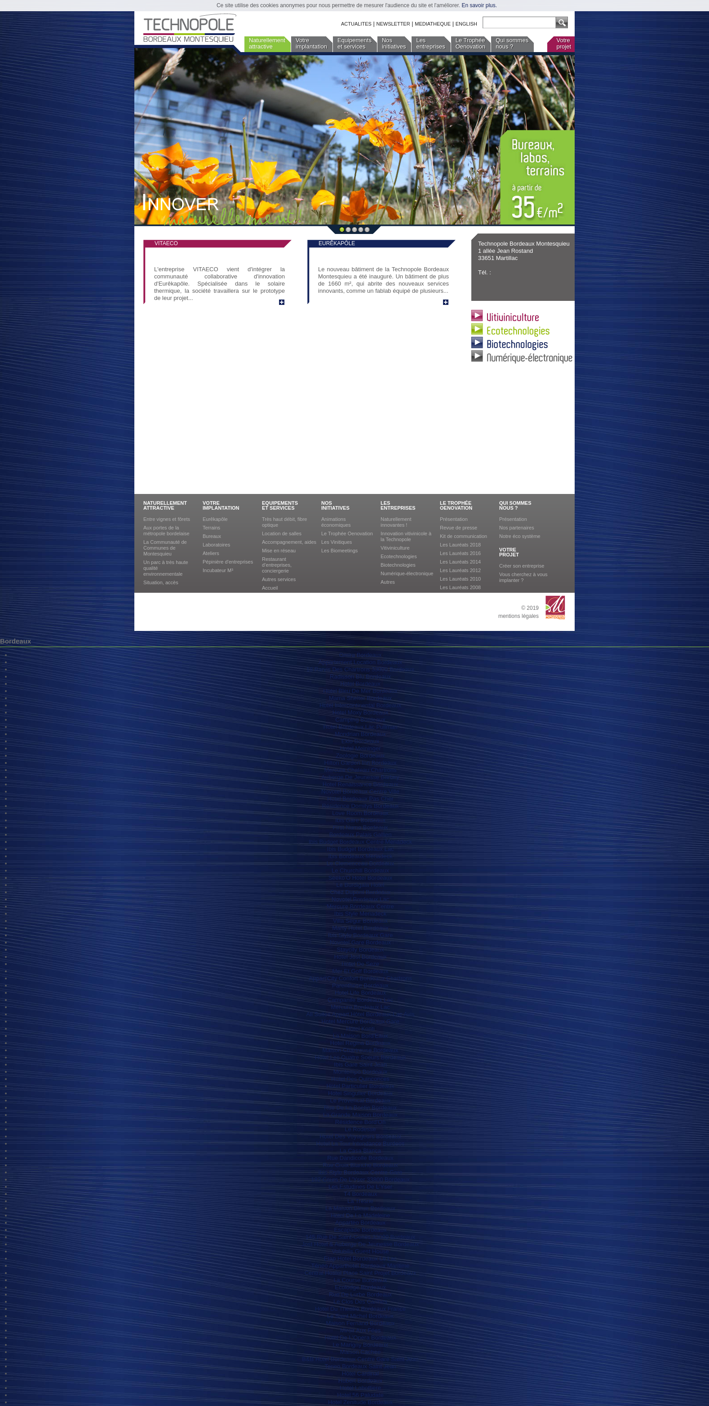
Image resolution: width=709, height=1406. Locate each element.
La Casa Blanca (360, 1150)
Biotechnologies (398, 565)
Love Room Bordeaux (360, 813)
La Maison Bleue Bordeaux (360, 1208)
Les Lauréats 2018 (460, 544)
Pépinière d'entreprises (228, 561)
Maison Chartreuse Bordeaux (360, 1050)
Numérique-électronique (407, 573)
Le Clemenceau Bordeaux (360, 863)
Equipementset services (354, 43)
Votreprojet (563, 43)
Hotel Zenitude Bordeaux (360, 1402)
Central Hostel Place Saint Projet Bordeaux (361, 1272)
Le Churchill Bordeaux (360, 870)
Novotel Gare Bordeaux (360, 942)
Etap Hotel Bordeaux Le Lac (360, 1258)
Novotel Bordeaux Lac (360, 899)
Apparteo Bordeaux (360, 1222)
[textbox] (517, 23)
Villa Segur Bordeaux (360, 920)
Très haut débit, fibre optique (284, 522)
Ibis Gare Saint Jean (360, 1064)
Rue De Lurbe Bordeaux (360, 1294)
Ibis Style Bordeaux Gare (360, 935)
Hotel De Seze (360, 964)
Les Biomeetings (339, 550)
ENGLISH (466, 23)
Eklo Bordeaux (360, 741)
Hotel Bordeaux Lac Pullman (360, 726)
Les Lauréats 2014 (460, 561)
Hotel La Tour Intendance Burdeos (360, 1143)
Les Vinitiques (336, 542)
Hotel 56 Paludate (360, 1395)
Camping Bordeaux (360, 719)
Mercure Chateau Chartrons (360, 770)
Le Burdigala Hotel (361, 885)
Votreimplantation (311, 43)
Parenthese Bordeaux (360, 985)
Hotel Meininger (360, 748)
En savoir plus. (479, 5)
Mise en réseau (279, 550)
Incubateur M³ (218, 570)
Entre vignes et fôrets (166, 519)
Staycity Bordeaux (360, 949)
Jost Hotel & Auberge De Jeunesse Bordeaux (360, 1244)
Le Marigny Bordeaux (360, 1344)
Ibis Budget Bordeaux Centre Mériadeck (360, 841)
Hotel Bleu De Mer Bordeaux (360, 691)
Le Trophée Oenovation (347, 533)
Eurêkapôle (215, 519)
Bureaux (212, 536)
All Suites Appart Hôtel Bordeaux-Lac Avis (360, 1014)
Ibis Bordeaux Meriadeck (360, 856)
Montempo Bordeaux (360, 1071)
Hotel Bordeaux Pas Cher (360, 798)
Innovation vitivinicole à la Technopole (406, 536)
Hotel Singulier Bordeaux (360, 1093)
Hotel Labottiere (360, 1387)
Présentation (454, 519)
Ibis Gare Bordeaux (360, 820)
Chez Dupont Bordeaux (360, 892)
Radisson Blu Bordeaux (360, 676)
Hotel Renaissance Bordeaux (360, 784)
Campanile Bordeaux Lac (360, 999)
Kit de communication (463, 536)
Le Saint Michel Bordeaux (360, 1316)
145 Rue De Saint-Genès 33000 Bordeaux (360, 1237)
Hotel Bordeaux (360, 683)
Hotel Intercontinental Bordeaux (360, 705)
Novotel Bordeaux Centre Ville (360, 791)
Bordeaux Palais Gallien (360, 834)
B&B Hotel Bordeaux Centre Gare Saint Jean (360, 1359)
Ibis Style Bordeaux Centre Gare (360, 1172)
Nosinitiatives (394, 43)
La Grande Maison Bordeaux (360, 1114)
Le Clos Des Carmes (360, 1301)
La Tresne (360, 1201)
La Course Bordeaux (360, 1280)
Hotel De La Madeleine (360, 1215)
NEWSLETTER (393, 23)
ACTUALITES (356, 23)
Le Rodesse (360, 1129)
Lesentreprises (430, 43)
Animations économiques (335, 522)
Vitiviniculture (395, 548)
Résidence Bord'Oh (360, 1122)
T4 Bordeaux (360, 1193)
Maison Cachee (360, 1352)
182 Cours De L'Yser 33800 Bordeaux (360, 1179)
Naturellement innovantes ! (396, 522)
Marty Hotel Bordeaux (360, 928)
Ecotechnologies (399, 556)
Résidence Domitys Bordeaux (360, 805)
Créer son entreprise (521, 566)
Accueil (270, 588)
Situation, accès (160, 582)
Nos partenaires (516, 527)
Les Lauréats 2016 (460, 553)
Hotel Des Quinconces (360, 1078)
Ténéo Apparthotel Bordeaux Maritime (360, 1265)
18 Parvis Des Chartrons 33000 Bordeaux (360, 669)
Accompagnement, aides (289, 542)
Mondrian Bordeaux (360, 734)
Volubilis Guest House (360, 1251)
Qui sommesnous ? (512, 43)
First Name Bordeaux (360, 827)
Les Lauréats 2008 (460, 587)
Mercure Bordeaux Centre (360, 906)
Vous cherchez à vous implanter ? (523, 577)
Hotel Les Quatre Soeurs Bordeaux (360, 1057)
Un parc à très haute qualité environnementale (165, 568)
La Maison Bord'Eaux (360, 1035)
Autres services (279, 579)
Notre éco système (520, 536)
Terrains (211, 527)
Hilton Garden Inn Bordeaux (360, 762)
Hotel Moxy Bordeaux (360, 712)
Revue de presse (458, 527)
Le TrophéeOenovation (471, 43)
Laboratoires (216, 544)
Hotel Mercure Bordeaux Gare (360, 1021)
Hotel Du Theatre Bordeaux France (360, 1308)
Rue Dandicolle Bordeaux (360, 1158)
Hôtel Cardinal (360, 1373)
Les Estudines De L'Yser (360, 1186)
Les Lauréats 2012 (460, 570)
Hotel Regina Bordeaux (360, 1043)
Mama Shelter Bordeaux (360, 698)
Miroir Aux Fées (360, 1330)
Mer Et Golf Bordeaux (360, 971)
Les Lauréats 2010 (460, 579)
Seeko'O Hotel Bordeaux (360, 877)
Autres (388, 582)
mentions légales (518, 616)
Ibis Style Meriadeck (360, 913)
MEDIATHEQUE (433, 23)
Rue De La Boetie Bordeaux (360, 1107)
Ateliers (211, 553)
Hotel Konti (360, 1028)
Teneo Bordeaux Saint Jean (360, 1366)
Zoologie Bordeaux (360, 755)
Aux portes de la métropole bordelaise (166, 530)
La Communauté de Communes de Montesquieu (165, 547)
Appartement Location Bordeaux (360, 662)
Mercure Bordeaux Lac (360, 1007)
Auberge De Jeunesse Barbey (360, 777)
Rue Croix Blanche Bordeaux (360, 1165)
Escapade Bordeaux (360, 1229)
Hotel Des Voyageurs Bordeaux (360, 1136)
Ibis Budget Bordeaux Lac (360, 849)
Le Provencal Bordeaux (360, 1100)
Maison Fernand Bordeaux (360, 1323)
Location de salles (281, 533)
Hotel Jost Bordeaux (360, 956)
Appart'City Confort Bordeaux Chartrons (360, 978)
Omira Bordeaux (360, 655)
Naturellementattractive (267, 43)
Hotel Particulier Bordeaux (360, 1086)
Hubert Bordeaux (360, 1380)
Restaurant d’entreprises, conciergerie (277, 564)
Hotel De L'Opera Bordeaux (360, 1337)
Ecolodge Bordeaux (360, 1287)
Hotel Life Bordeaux (360, 992)
